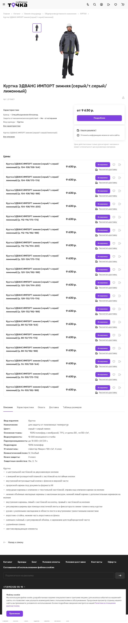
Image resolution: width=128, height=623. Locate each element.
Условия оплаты (51, 562)
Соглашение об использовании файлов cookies (28, 567)
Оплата (41, 407)
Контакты (96, 562)
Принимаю (14, 613)
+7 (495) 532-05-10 (13, 587)
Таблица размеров (72, 407)
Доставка (54, 407)
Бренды (22, 562)
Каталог (7, 562)
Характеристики (25, 407)
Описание (8, 407)
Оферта (112, 562)
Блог (34, 562)
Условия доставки (76, 562)
